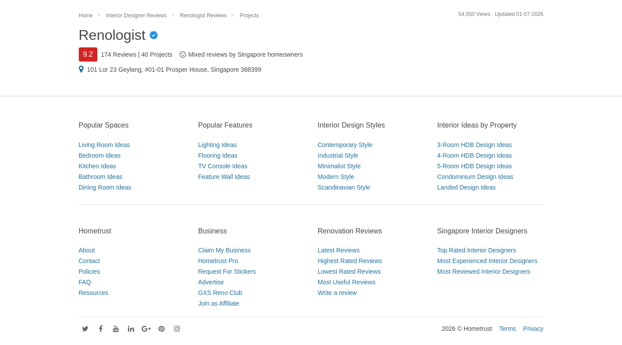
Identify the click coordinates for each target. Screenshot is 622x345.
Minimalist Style (339, 166)
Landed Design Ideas (466, 187)
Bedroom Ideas (100, 155)
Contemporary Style (345, 144)
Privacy (533, 328)
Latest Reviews (339, 250)
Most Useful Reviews (347, 282)
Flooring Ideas (218, 155)
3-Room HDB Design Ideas (474, 144)
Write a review (337, 292)
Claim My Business (224, 250)
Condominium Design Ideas (475, 176)
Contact (89, 260)
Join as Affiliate (219, 303)
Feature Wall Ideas (224, 176)
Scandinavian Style (344, 187)
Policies (89, 271)
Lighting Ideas (217, 144)
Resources (93, 292)
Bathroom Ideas (101, 176)
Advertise (211, 282)
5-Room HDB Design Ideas (474, 166)
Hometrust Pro (218, 260)
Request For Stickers (227, 271)
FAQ (85, 282)
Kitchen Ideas (97, 166)
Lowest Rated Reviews (349, 271)
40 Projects (156, 54)
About (87, 250)
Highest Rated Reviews (350, 260)
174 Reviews (118, 54)
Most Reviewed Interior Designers (483, 271)
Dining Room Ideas (105, 187)
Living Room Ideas (104, 144)
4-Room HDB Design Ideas (474, 155)
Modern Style (336, 176)
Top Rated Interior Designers (476, 250)
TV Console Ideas (222, 166)
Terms (507, 328)
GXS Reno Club (220, 292)
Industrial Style (338, 155)
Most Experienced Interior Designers (487, 260)
